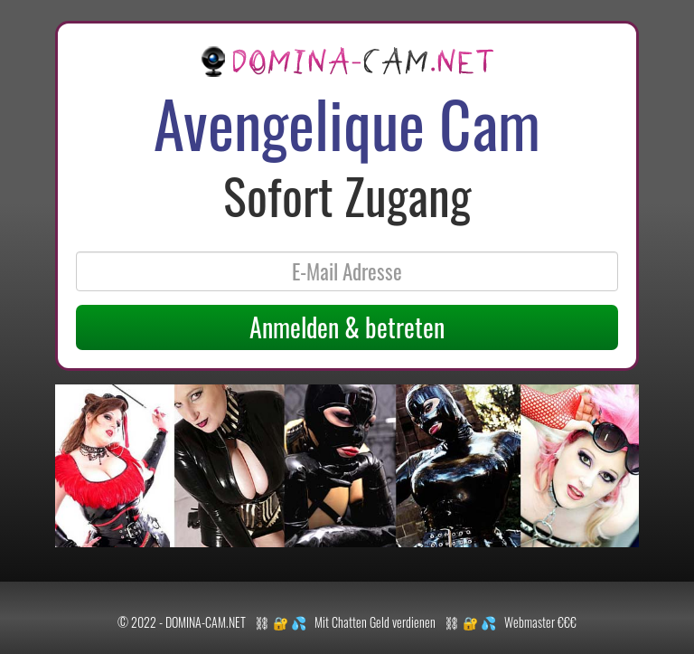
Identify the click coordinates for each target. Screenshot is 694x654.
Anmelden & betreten (347, 327)
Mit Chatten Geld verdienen (375, 621)
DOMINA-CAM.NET (205, 621)
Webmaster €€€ (540, 621)
